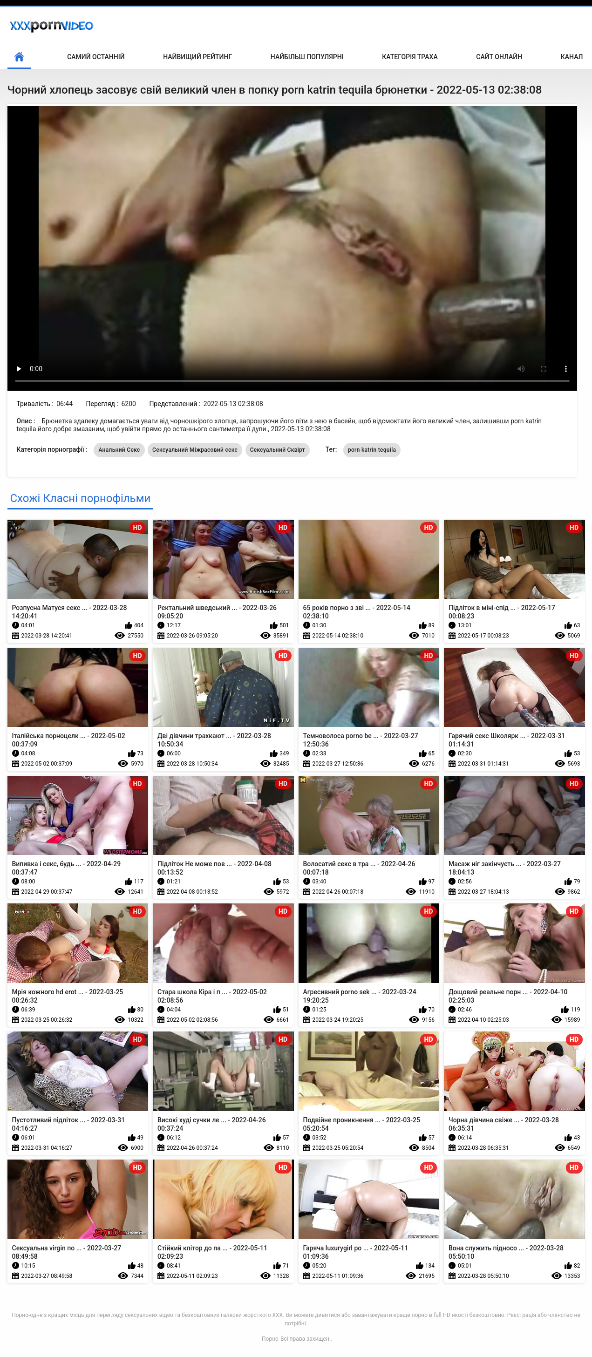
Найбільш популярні (307, 57)
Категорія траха (409, 57)
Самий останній (95, 57)
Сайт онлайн (499, 57)
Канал (572, 57)
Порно (270, 1339)
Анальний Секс (119, 450)
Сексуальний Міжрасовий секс (195, 450)
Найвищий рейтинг (197, 57)
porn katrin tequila (372, 450)
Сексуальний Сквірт (277, 450)
